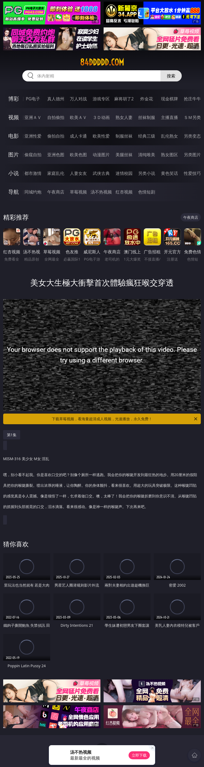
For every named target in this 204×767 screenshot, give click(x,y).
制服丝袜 (124, 136)
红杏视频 (124, 192)
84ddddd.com (102, 62)
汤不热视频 (101, 192)
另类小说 (146, 173)
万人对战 (78, 99)
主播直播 (169, 117)
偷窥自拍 (32, 155)
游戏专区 (101, 99)
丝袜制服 (146, 117)
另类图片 (192, 155)
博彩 (13, 98)
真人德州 (55, 99)
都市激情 (32, 173)
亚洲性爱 (32, 136)
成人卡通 (78, 136)
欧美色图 (78, 155)
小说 (13, 173)
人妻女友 (78, 173)
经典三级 (146, 136)
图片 (13, 154)
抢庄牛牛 (192, 99)
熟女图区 (169, 155)
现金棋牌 (169, 99)
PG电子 (33, 99)
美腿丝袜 (124, 155)
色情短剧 (146, 192)
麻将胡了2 (124, 99)
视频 (13, 117)
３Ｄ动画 (101, 117)
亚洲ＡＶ (32, 117)
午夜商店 (55, 192)
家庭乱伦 (55, 173)
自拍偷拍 (55, 117)
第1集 (11, 434)
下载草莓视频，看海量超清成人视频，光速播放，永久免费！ (125, 419)
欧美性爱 (101, 136)
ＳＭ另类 (192, 117)
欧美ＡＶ (78, 117)
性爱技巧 (192, 173)
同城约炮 (32, 192)
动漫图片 (101, 155)
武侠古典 (101, 173)
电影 (13, 135)
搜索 (171, 76)
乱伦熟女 (169, 136)
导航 (13, 191)
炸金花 (146, 99)
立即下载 (139, 755)
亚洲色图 (55, 155)
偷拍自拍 (55, 136)
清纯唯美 (146, 155)
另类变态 (192, 136)
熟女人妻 (124, 117)
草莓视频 (78, 192)
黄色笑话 (169, 173)
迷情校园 (124, 173)
